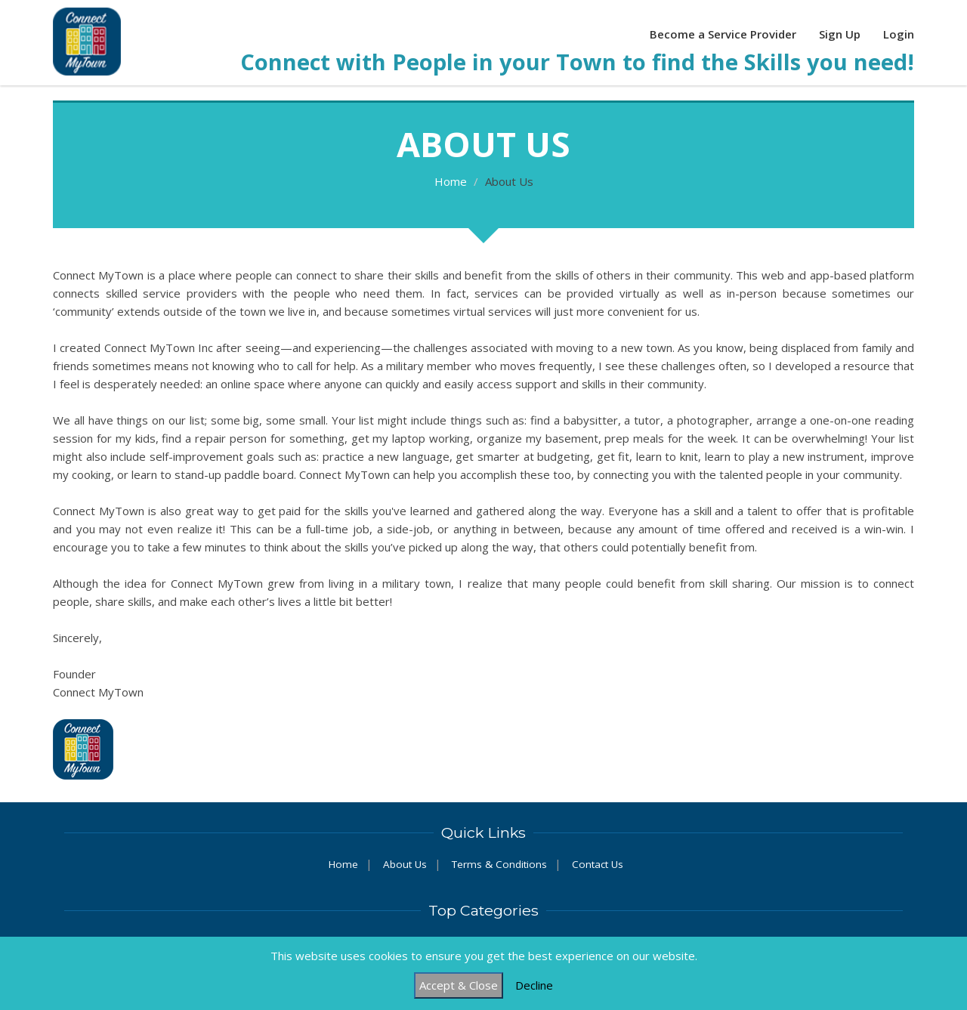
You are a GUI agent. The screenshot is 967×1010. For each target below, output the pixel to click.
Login (898, 34)
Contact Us (597, 864)
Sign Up (839, 34)
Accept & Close (458, 985)
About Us (405, 864)
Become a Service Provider (723, 34)
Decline (534, 985)
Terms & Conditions (499, 864)
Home (450, 181)
